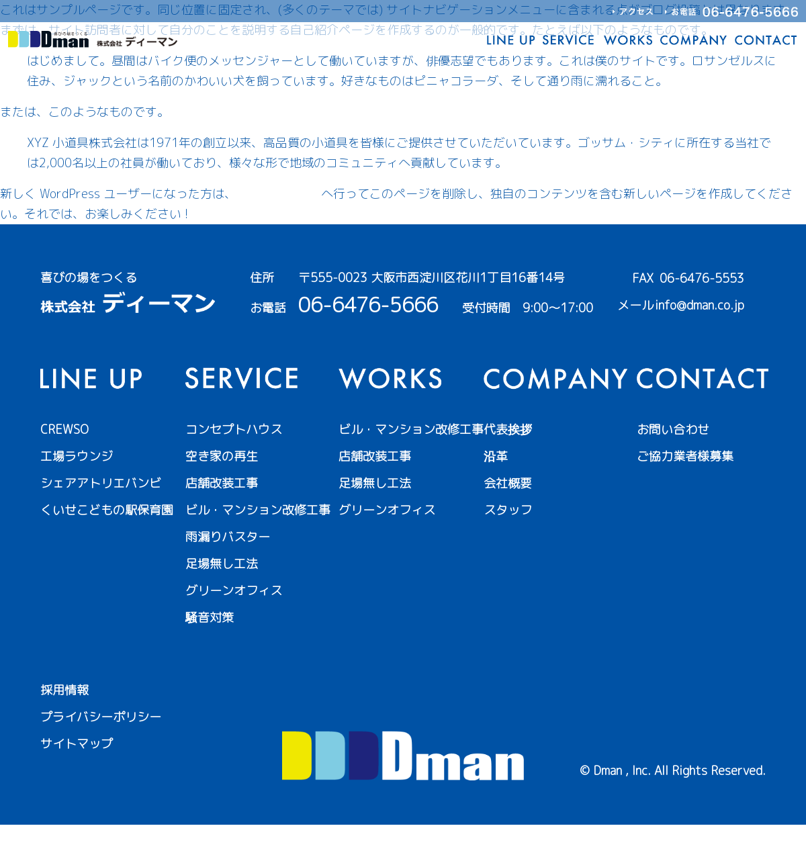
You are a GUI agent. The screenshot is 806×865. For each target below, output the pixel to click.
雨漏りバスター (227, 537)
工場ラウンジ (76, 456)
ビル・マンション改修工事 (257, 510)
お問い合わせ (673, 429)
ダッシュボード (278, 193)
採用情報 (64, 690)
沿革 (496, 456)
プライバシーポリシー (100, 717)
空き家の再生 (221, 456)
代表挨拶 (508, 429)
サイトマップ (76, 743)
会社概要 (508, 483)
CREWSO (64, 429)
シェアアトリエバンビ (100, 483)
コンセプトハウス (233, 429)
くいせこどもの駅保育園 (106, 510)
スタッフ (508, 510)
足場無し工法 (221, 563)
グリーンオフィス (233, 590)
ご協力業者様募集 (685, 456)
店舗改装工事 (221, 483)
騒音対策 (209, 617)
